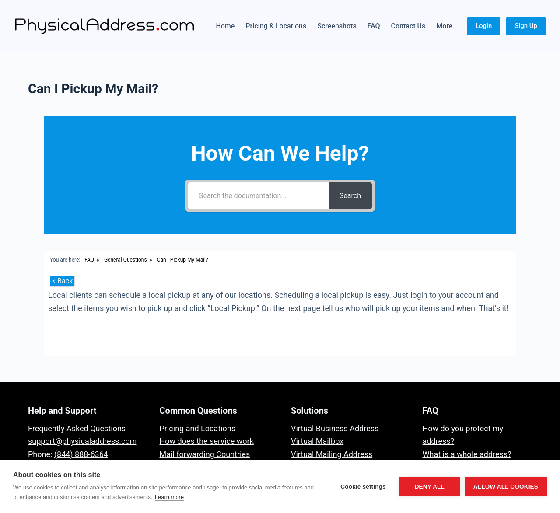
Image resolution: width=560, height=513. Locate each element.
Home (225, 26)
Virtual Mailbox (317, 441)
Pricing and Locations (197, 428)
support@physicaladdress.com (82, 441)
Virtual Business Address (334, 428)
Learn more (169, 497)
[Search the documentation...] (258, 195)
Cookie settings (363, 486)
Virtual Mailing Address (331, 454)
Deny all (429, 486)
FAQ (374, 26)
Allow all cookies (505, 486)
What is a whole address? (467, 454)
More (444, 26)
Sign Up (525, 26)
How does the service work (207, 441)
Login (484, 26)
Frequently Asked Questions (77, 428)
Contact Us (408, 26)
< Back (62, 281)
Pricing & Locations (275, 26)
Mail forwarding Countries (205, 454)
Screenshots (336, 26)
